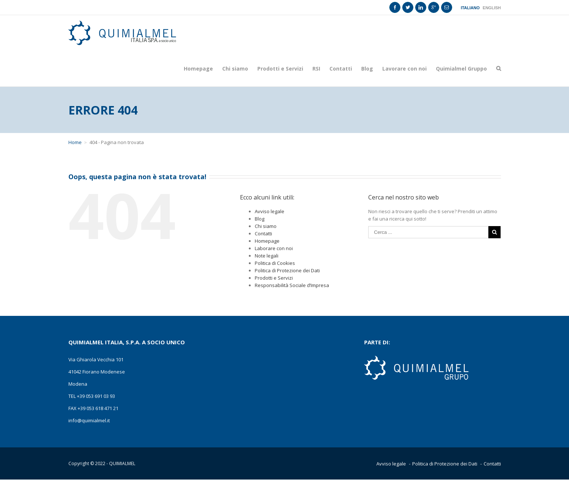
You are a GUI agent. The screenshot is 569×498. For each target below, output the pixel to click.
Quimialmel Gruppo (461, 68)
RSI (316, 68)
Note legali (266, 255)
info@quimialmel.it (89, 420)
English (492, 8)
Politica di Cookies (275, 263)
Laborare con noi (274, 248)
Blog (367, 68)
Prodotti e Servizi (280, 68)
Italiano (470, 8)
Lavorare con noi (404, 68)
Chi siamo (235, 68)
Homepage (198, 68)
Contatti (340, 68)
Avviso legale (269, 211)
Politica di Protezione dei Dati (287, 270)
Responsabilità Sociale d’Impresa (292, 285)
